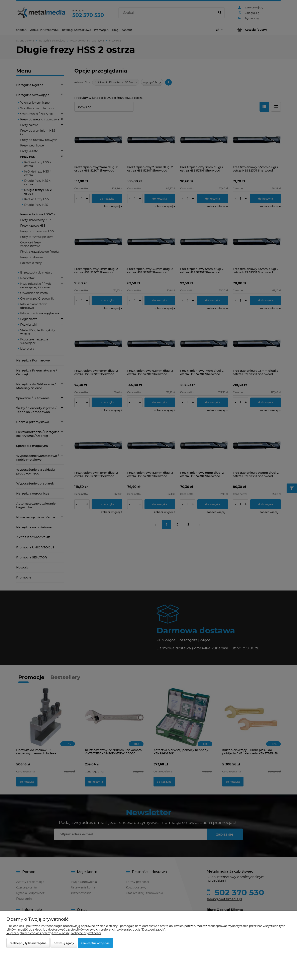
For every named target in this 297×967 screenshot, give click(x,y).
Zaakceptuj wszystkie (95, 943)
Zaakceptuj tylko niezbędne (28, 943)
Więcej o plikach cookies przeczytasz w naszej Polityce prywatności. (53, 933)
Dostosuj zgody (64, 943)
